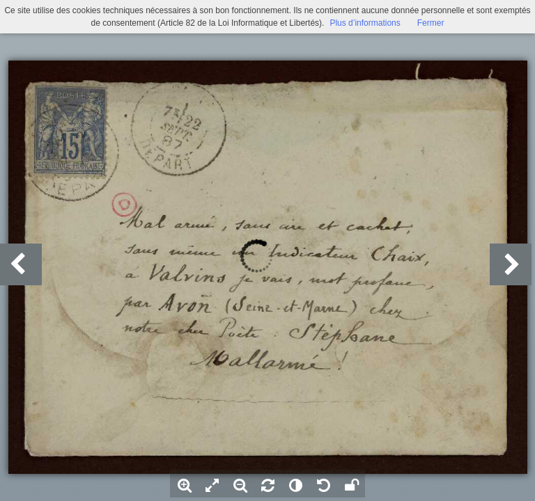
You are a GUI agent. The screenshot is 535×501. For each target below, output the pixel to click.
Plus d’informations (364, 23)
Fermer (430, 23)
